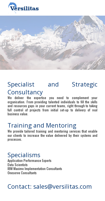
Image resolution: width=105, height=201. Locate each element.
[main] (52, 127)
